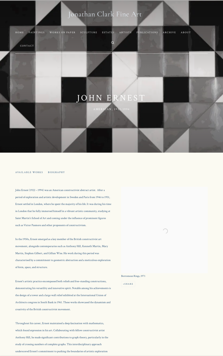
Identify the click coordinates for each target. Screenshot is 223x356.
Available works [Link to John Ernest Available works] (29, 172)
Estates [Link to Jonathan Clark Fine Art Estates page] (108, 32)
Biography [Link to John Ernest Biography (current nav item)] (56, 172)
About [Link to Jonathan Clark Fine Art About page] (186, 32)
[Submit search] (113, 42)
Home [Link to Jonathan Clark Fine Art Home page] (19, 32)
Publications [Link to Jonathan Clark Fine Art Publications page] (147, 32)
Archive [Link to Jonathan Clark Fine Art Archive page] (169, 32)
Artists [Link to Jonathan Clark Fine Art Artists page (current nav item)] (125, 32)
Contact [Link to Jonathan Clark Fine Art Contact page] (27, 46)
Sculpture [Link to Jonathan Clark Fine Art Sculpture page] (88, 32)
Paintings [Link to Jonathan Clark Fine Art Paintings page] (37, 32)
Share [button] (128, 284)
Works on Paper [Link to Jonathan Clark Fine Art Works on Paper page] (62, 32)
